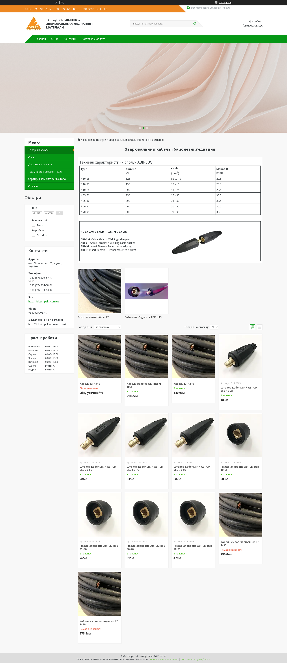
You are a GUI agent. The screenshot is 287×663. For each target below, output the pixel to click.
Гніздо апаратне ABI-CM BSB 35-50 (99, 547)
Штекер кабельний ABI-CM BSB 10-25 (239, 389)
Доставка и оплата (93, 39)
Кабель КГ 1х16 (184, 383)
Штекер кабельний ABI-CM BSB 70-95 (192, 468)
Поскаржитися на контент (164, 659)
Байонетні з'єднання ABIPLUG (143, 317)
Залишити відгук (252, 25)
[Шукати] (194, 23)
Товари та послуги (94, 139)
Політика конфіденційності (195, 659)
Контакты (70, 39)
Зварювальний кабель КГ (93, 317)
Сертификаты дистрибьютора (47, 179)
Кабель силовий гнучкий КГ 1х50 (99, 622)
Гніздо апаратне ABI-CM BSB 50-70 (146, 547)
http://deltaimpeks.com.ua (43, 301)
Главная (41, 39)
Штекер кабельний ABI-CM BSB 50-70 (145, 468)
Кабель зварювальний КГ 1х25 (144, 385)
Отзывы (33, 186)
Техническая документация (45, 171)
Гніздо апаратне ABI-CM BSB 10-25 (240, 468)
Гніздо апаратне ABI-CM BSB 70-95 (193, 547)
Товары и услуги (38, 150)
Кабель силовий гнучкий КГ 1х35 (240, 543)
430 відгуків (225, 2)
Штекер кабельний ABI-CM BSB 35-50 (98, 468)
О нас (54, 39)
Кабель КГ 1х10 (90, 383)
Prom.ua (161, 656)
